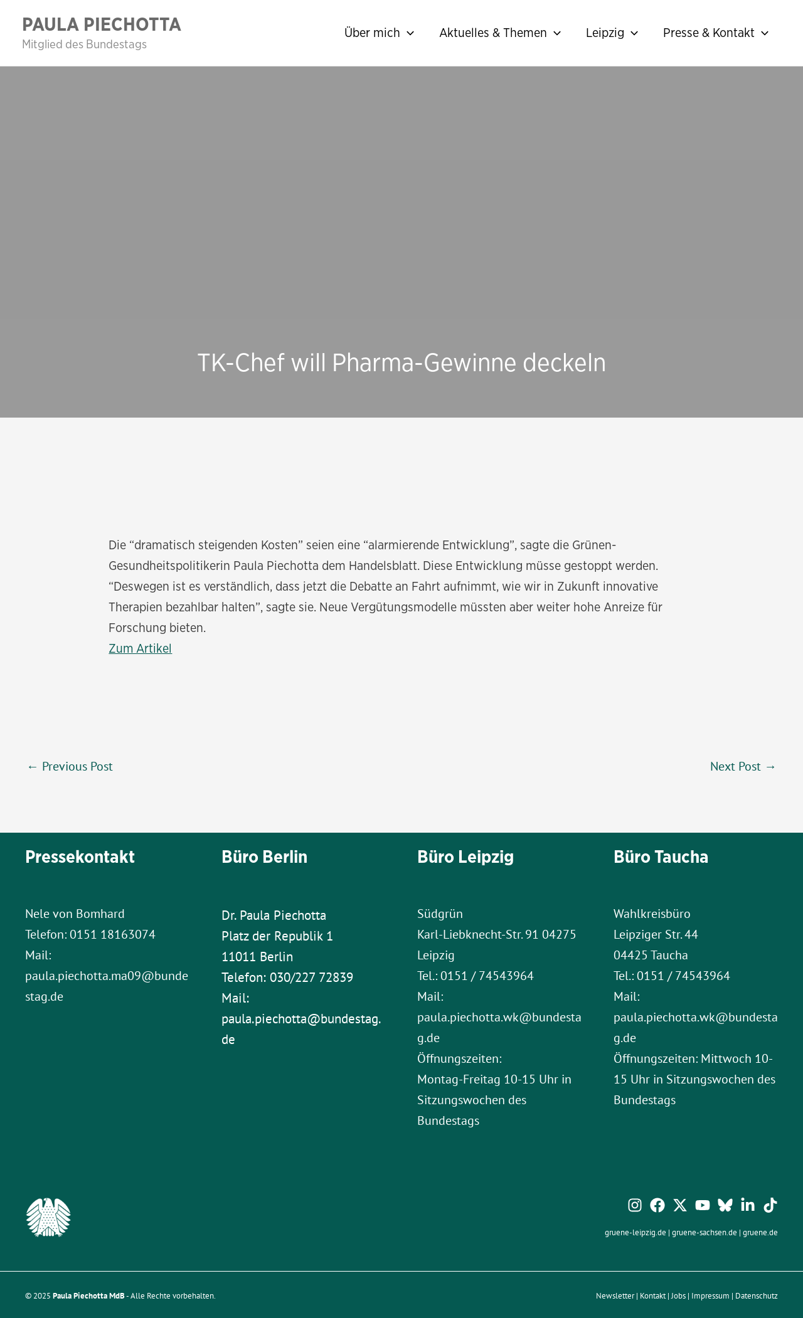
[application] (407, 33)
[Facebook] (657, 1204)
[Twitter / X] (680, 1204)
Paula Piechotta (101, 23)
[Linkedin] (747, 1204)
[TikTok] (770, 1204)
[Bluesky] (725, 1204)
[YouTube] (702, 1204)
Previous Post (69, 765)
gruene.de (760, 1231)
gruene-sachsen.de (704, 1231)
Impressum (710, 1294)
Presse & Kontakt (715, 33)
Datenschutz (756, 1294)
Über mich (379, 33)
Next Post (743, 765)
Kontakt (653, 1294)
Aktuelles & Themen (500, 33)
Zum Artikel (141, 648)
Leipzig (612, 33)
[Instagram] (634, 1204)
